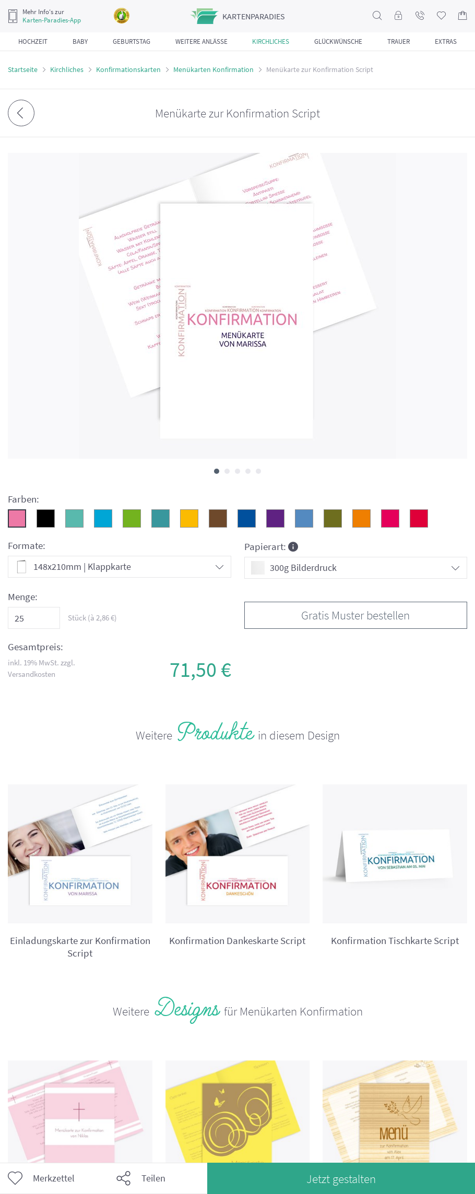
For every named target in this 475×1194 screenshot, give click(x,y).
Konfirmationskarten (128, 69)
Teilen (140, 1178)
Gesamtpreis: (35, 647)
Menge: (23, 597)
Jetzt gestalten (341, 1178)
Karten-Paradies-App (51, 20)
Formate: (26, 546)
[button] (216, 471)
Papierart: (271, 546)
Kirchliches (67, 69)
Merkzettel (41, 1178)
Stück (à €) (92, 618)
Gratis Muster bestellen (355, 615)
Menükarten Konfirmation (213, 69)
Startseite (23, 69)
